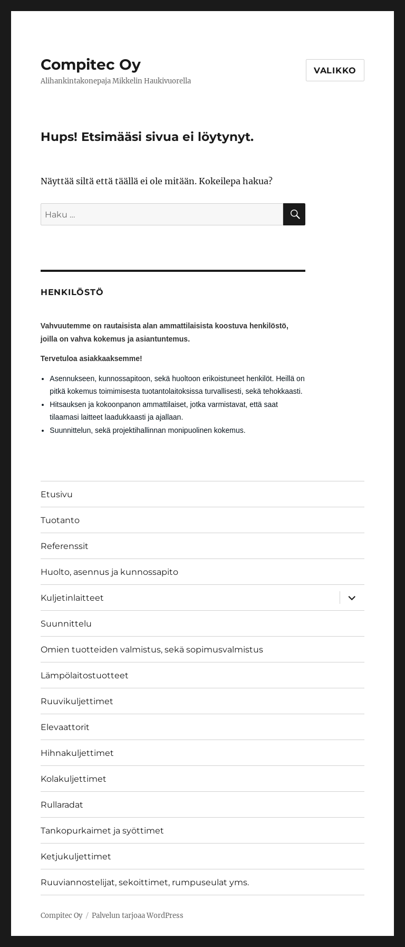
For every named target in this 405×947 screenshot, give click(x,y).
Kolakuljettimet (74, 779)
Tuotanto (60, 520)
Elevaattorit (65, 727)
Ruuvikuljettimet (77, 701)
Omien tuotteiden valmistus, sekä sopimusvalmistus (152, 650)
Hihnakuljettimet (77, 753)
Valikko (335, 70)
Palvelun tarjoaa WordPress (138, 915)
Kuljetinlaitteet (72, 598)
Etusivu (57, 494)
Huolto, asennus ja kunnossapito (109, 572)
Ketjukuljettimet (76, 856)
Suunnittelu (66, 624)
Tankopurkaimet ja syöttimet (102, 831)
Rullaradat (62, 805)
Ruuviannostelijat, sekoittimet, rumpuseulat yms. (145, 882)
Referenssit (65, 546)
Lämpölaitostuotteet (85, 675)
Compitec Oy (91, 64)
